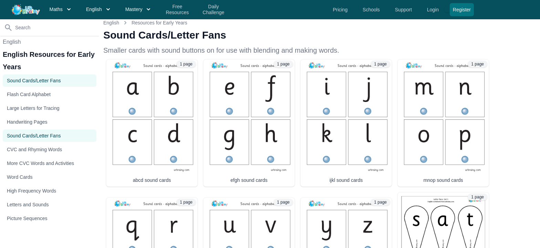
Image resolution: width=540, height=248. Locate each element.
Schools (372, 9)
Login (433, 9)
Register (462, 9)
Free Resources (177, 10)
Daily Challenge (213, 10)
